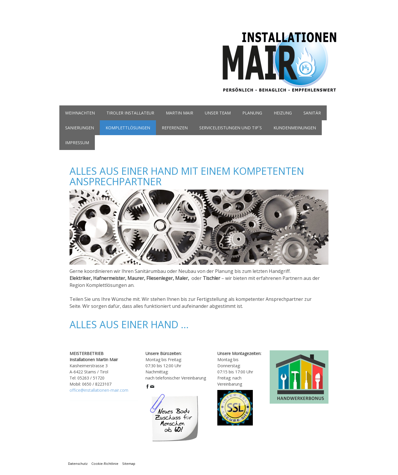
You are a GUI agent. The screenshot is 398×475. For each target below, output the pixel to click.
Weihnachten (80, 113)
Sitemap (128, 463)
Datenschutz (78, 463)
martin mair (179, 113)
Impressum (77, 142)
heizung (283, 113)
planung (252, 113)
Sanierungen (79, 127)
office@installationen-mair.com (99, 390)
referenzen (175, 127)
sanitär (312, 113)
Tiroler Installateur (130, 113)
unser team (218, 113)
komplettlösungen (128, 127)
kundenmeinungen (294, 127)
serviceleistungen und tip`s (230, 127)
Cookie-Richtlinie (104, 463)
